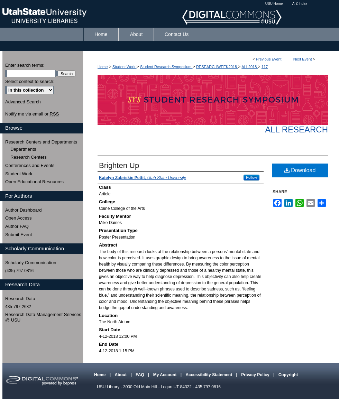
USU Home (274, 4)
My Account (165, 374)
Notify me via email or (32, 114)
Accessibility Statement (209, 374)
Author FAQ (17, 226)
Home (103, 67)
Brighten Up (119, 165)
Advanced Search (23, 101)
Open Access (18, 218)
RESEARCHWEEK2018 (217, 67)
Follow (251, 177)
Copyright (288, 374)
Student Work (124, 67)
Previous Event (269, 59)
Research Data (20, 298)
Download (300, 170)
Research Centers (28, 157)
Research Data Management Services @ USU (43, 317)
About (121, 374)
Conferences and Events (29, 165)
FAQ (140, 374)
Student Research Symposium (166, 67)
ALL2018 (249, 67)
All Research (296, 129)
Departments (23, 149)
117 (265, 67)
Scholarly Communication (30, 262)
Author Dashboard (23, 210)
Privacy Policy (256, 374)
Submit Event (18, 234)
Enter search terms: (24, 65)
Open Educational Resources (34, 181)
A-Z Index (299, 4)
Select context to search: (29, 81)
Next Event (302, 59)
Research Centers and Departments (41, 142)
